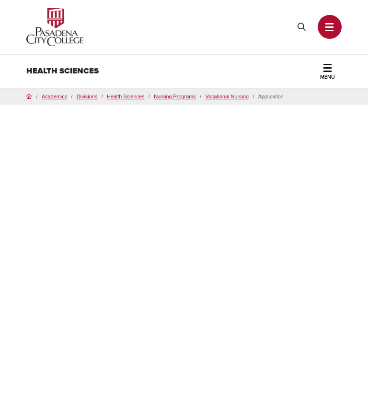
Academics (54, 96)
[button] (330, 27)
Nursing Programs (175, 96)
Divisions (87, 96)
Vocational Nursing (227, 96)
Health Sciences (62, 71)
